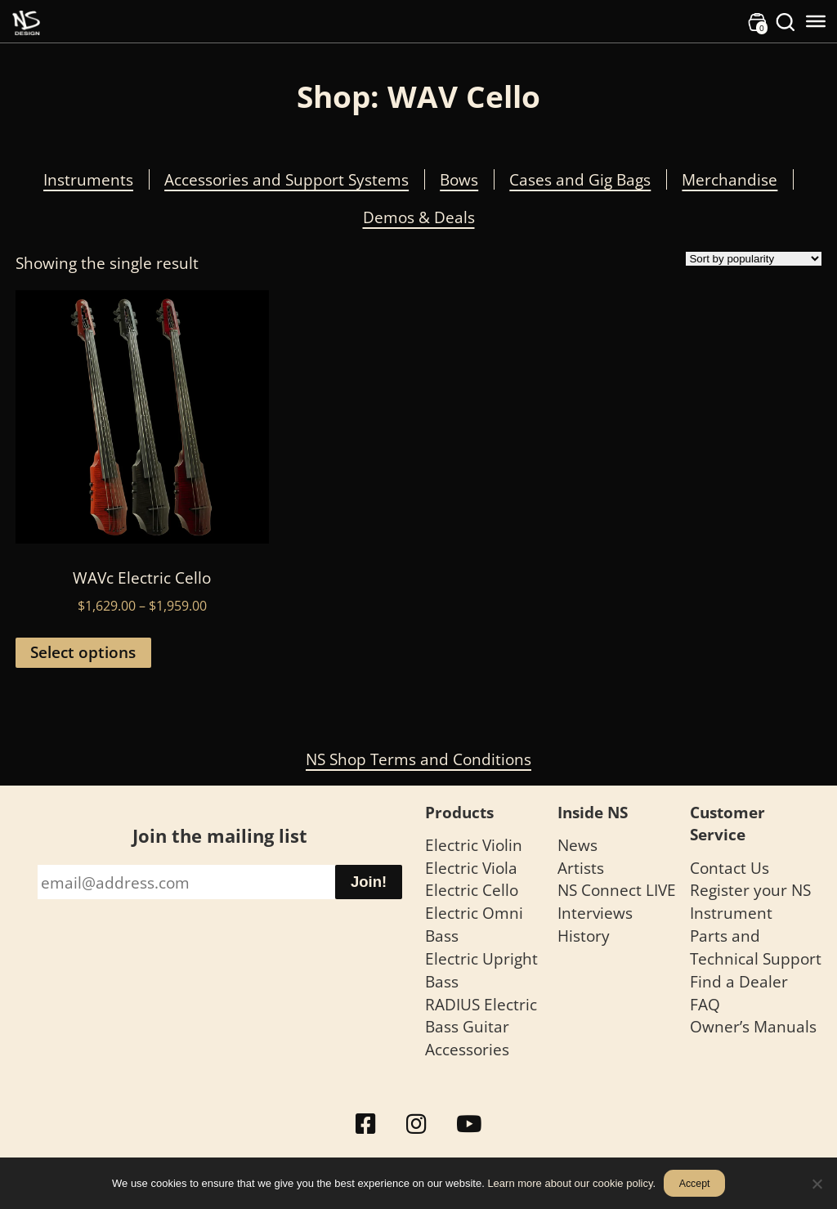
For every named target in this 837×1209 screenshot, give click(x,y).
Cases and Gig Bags (580, 179)
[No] (816, 1183)
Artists (580, 867)
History (583, 935)
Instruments (88, 179)
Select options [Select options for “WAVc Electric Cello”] (83, 652)
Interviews (595, 912)
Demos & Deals (419, 217)
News (577, 845)
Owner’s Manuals (753, 1026)
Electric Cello (471, 890)
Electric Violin (473, 845)
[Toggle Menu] (816, 21)
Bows (459, 179)
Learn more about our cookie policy (569, 1183)
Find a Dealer (739, 981)
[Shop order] (753, 259)
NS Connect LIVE (616, 890)
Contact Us (729, 867)
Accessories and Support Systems (286, 179)
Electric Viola (471, 867)
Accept (694, 1183)
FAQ (705, 1004)
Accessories (467, 1049)
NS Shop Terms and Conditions (418, 759)
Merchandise (729, 179)
